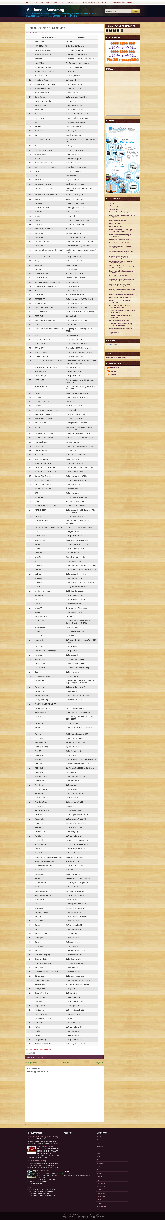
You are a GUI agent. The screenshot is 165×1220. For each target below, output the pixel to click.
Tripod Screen (101, 1196)
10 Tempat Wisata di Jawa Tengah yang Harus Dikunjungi (121, 252)
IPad (98, 1156)
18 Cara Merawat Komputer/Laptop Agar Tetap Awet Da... (121, 280)
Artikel (104, 2)
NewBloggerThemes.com (96, 1217)
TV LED (99, 1203)
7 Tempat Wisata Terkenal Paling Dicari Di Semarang (120, 324)
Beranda (66, 1063)
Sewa (47, 2)
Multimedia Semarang (45, 10)
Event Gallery (72, 2)
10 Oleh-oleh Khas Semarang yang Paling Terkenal (121, 267)
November (113, 206)
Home (28, 2)
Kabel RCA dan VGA (43, 1171)
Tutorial (99, 1200)
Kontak (99, 1173)
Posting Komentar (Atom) (41, 1125)
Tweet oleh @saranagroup (70, 1174)
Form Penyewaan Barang (89, 2)
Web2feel (71, 1217)
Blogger (89, 1175)
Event (62, 2)
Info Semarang (39, 1057)
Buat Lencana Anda (111, 348)
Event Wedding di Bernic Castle (120, 328)
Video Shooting (101, 1206)
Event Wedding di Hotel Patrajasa (121, 297)
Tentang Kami (38, 2)
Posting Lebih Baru (32, 1063)
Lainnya (99, 1176)
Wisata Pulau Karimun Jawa (119, 240)
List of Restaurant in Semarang (40, 1049)
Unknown (112, 371)
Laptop (99, 1180)
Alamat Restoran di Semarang (45, 27)
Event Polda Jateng (116, 226)
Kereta (99, 1166)
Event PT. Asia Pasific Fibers (119, 276)
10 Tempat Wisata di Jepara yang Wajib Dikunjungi (120, 262)
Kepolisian (100, 1163)
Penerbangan (101, 1186)
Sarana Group (114, 367)
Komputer (100, 1170)
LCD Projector (101, 1183)
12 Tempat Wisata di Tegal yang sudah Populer (120, 247)
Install (98, 1153)
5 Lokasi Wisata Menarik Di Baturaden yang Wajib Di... (119, 257)
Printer (30, 1187)
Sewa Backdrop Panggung (118, 212)
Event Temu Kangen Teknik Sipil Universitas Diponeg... (120, 230)
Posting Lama (98, 1063)
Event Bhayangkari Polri (117, 220)
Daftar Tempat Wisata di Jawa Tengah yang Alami (119, 306)
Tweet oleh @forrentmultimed (116, 357)
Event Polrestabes (115, 223)
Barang (54, 2)
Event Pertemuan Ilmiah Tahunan (121, 243)
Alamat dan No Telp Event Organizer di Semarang (43, 1137)
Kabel (98, 1160)
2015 (109, 203)
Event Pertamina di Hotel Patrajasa (121, 294)
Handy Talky (100, 1146)
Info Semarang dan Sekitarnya (121, 2)
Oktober (112, 209)
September (113, 333)
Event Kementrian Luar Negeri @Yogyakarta (120, 235)
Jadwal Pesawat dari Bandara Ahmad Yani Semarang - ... (122, 290)
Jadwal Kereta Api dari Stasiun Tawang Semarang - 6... (120, 285)
